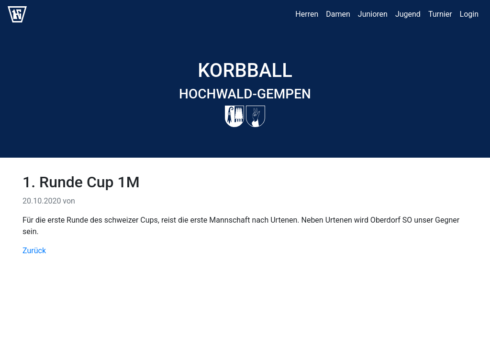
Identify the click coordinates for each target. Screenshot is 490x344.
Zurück (34, 250)
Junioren (373, 14)
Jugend (408, 14)
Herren (306, 14)
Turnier (440, 14)
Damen (338, 14)
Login (469, 14)
